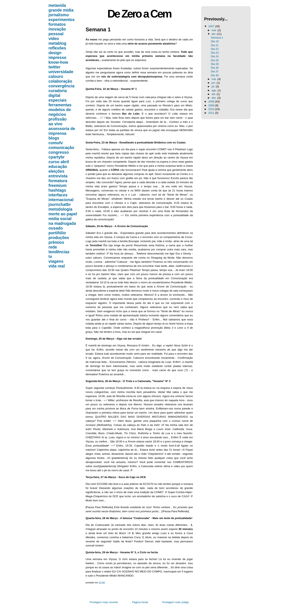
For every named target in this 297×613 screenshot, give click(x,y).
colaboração (60, 81)
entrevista (57, 176)
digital (54, 95)
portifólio (57, 233)
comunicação (61, 147)
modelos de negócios (59, 112)
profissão (57, 119)
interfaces (57, 195)
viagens (56, 261)
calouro (55, 76)
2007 (211, 26)
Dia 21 (215, 45)
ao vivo (55, 124)
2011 (211, 112)
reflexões (57, 48)
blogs (53, 138)
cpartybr (56, 157)
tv (50, 256)
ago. (215, 90)
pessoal (56, 34)
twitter (54, 67)
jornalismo (58, 15)
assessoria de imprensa (61, 131)
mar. (215, 30)
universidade (60, 71)
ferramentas (60, 105)
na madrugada (62, 223)
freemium (57, 185)
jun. (214, 82)
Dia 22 (215, 48)
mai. (214, 79)
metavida (57, 5)
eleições (56, 171)
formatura (57, 180)
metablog (57, 43)
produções (58, 237)
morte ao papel (62, 214)
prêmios (56, 242)
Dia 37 (215, 71)
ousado (55, 228)
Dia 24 (215, 56)
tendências (59, 252)
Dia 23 (215, 52)
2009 (211, 105)
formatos (57, 24)
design (54, 52)
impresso (57, 57)
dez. (214, 97)
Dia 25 (215, 60)
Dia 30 (215, 67)
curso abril (58, 161)
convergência (61, 86)
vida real (56, 266)
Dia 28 (215, 64)
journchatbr (59, 204)
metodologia (60, 209)
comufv (55, 143)
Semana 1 (98, 29)
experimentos (61, 19)
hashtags (57, 190)
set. (214, 94)
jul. (214, 86)
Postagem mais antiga (175, 602)
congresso (58, 152)
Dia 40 (215, 75)
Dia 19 (215, 41)
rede (52, 247)
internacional (60, 199)
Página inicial (140, 602)
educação (57, 166)
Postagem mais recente (104, 602)
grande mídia (60, 10)
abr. (214, 33)
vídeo (53, 38)
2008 (211, 101)
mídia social (60, 218)
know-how (58, 62)
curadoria (57, 90)
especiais (57, 100)
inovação (57, 29)
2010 (211, 109)
